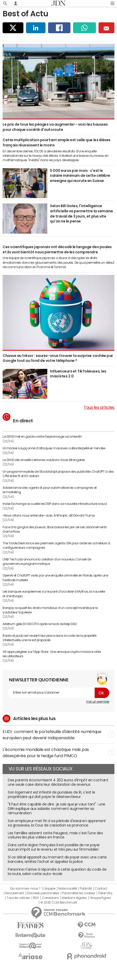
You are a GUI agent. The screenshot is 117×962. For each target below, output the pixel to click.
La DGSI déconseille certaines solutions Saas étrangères (44, 460)
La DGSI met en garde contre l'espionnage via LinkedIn (42, 436)
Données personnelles (43, 893)
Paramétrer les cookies (78, 893)
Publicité (86, 888)
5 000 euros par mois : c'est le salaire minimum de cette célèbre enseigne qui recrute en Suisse (80, 175)
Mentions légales (74, 897)
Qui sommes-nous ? (25, 888)
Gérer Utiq (105, 893)
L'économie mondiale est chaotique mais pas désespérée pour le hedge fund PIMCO (58, 752)
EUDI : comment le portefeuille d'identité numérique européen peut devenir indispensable (58, 734)
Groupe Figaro (100, 897)
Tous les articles (99, 407)
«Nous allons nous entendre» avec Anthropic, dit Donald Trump (49, 515)
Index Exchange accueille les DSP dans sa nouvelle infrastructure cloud (55, 503)
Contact (101, 888)
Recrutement (14, 893)
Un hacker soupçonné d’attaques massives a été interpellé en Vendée (54, 448)
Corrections (50, 897)
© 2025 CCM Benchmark (58, 902)
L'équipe (49, 888)
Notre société (67, 888)
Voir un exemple (97, 701)
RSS (36, 897)
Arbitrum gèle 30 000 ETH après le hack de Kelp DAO (40, 624)
